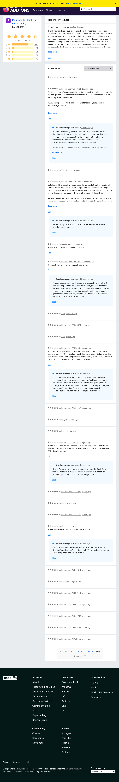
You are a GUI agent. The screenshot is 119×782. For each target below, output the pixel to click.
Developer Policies (42, 701)
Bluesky (66, 747)
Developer (37, 742)
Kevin (63, 431)
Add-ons (37, 677)
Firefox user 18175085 (71, 639)
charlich (64, 526)
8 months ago (88, 262)
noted (26, 769)
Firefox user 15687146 (71, 593)
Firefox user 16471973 (71, 442)
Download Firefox (71, 682)
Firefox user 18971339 (71, 515)
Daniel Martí (66, 244)
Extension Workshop (43, 691)
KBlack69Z (66, 581)
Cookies (16, 762)
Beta (93, 687)
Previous (64, 651)
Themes (49, 10)
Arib (63, 313)
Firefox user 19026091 (71, 348)
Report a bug (39, 715)
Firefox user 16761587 (71, 408)
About (35, 682)
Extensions (38, 10)
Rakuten (19, 27)
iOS (63, 696)
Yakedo (64, 170)
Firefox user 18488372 (71, 182)
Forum (35, 710)
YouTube (66, 738)
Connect (36, 733)
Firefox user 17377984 (71, 492)
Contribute (38, 738)
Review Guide (39, 720)
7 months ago (78, 244)
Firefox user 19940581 (71, 89)
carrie (63, 503)
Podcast (66, 752)
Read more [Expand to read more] (52, 52)
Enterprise (96, 697)
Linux (64, 705)
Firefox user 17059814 (71, 570)
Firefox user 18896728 (71, 627)
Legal (26, 762)
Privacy (6, 762)
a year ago (86, 325)
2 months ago (71, 77)
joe (62, 77)
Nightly (94, 682)
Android (66, 701)
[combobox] (98, 9)
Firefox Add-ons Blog (43, 687)
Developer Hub (40, 696)
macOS (65, 691)
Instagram (67, 733)
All (63, 710)
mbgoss (64, 419)
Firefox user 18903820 (71, 604)
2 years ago (82, 27)
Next (98, 651)
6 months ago (87, 182)
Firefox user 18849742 (71, 616)
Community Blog (41, 705)
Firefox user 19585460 (71, 262)
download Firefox (74, 3)
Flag (49, 57)
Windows (66, 687)
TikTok (65, 742)
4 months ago (75, 170)
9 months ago (71, 313)
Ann (63, 336)
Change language (98, 768)
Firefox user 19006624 (71, 325)
